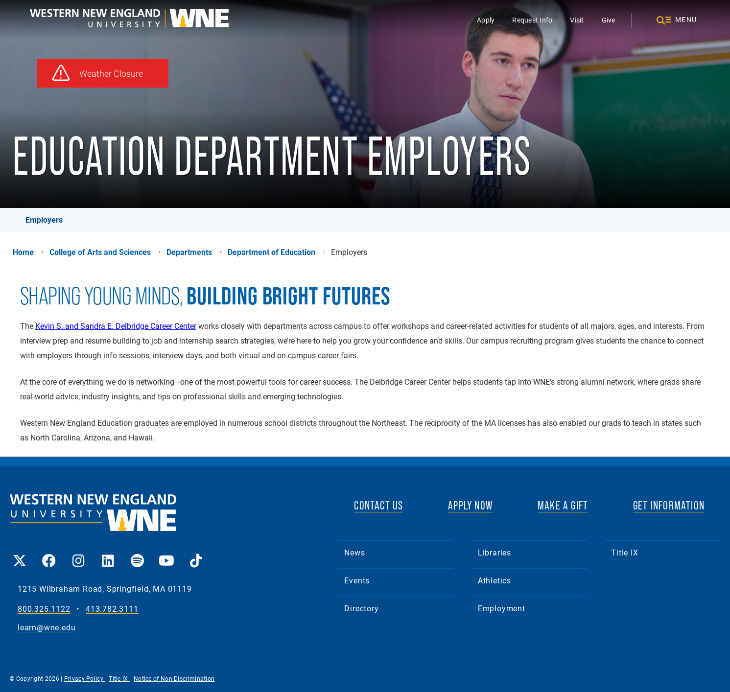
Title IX (624, 552)
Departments (189, 252)
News (354, 552)
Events (357, 580)
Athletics (494, 580)
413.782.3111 (112, 609)
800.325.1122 (44, 609)
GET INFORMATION (669, 505)
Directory (361, 608)
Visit (577, 19)
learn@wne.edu (46, 627)
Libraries (494, 552)
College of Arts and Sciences (100, 252)
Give (608, 19)
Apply (486, 19)
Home (23, 252)
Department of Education (271, 252)
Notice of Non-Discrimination (174, 678)
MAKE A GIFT (563, 505)
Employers (44, 219)
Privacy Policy (84, 678)
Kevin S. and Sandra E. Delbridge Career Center (115, 326)
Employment (501, 608)
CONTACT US (378, 505)
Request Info (532, 19)
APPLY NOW (470, 505)
